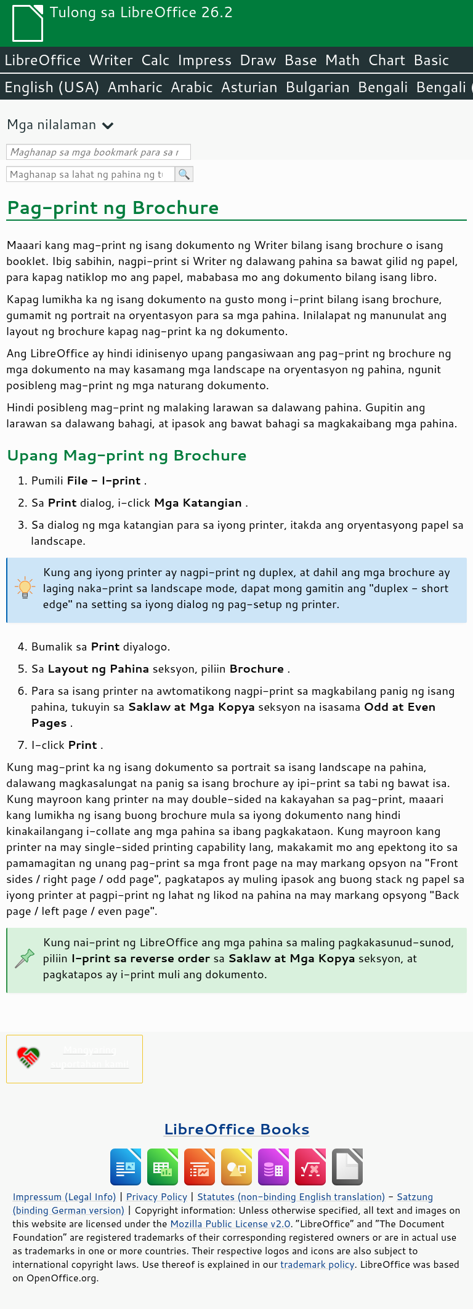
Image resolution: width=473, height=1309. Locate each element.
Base (300, 59)
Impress (204, 59)
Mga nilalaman (51, 123)
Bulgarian (317, 86)
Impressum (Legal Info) (64, 1196)
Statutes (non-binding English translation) (290, 1196)
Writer (110, 59)
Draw (257, 59)
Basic (431, 59)
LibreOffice (42, 59)
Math (342, 59)
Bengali (382, 86)
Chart (386, 59)
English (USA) (52, 86)
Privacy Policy (156, 1196)
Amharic (135, 86)
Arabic (191, 86)
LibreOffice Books (236, 1128)
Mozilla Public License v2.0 (230, 1223)
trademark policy (317, 1264)
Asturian (249, 86)
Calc (155, 59)
